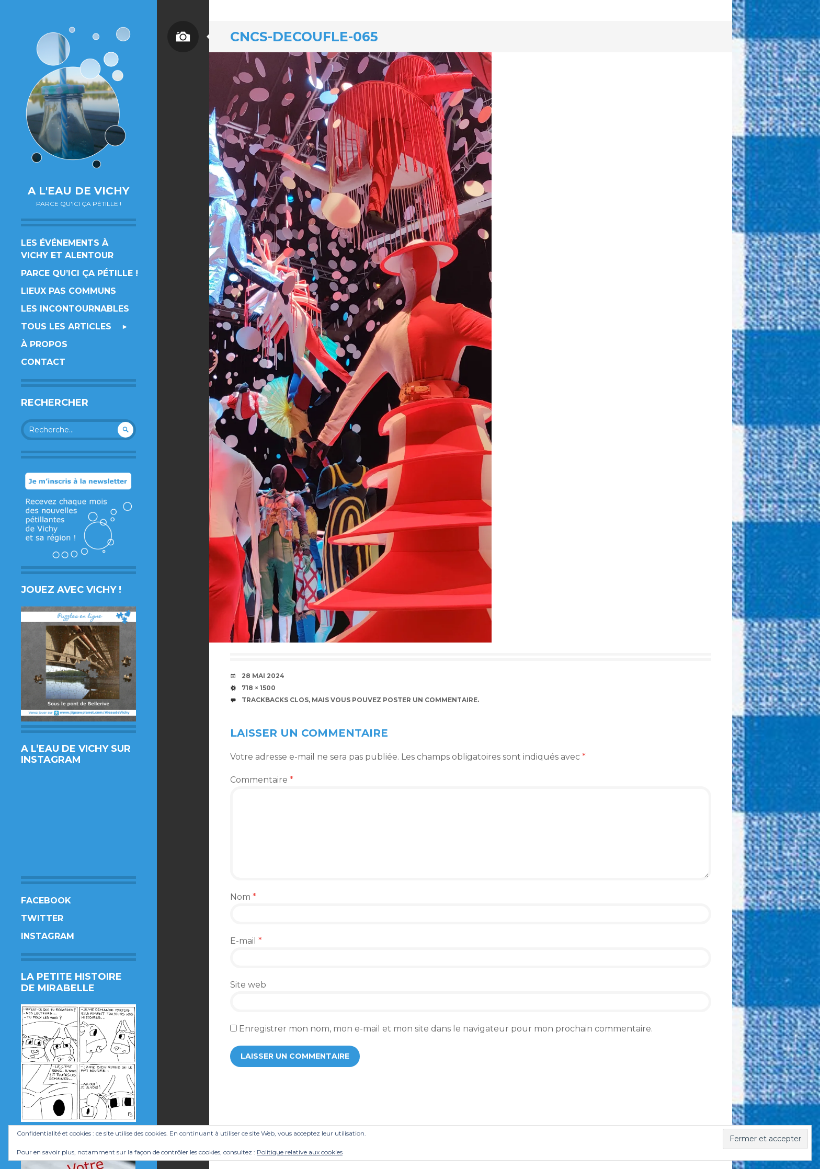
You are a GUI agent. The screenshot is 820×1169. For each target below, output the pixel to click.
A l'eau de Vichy (78, 191)
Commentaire (261, 780)
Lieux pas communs (68, 291)
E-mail (246, 941)
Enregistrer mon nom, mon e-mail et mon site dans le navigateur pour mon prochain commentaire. (446, 1029)
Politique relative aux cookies (300, 1152)
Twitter (42, 918)
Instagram (47, 936)
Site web (248, 985)
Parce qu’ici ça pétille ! (79, 273)
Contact (43, 362)
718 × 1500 (259, 688)
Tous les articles (66, 326)
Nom (243, 897)
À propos (44, 344)
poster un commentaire (430, 700)
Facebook (46, 901)
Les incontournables (75, 309)
